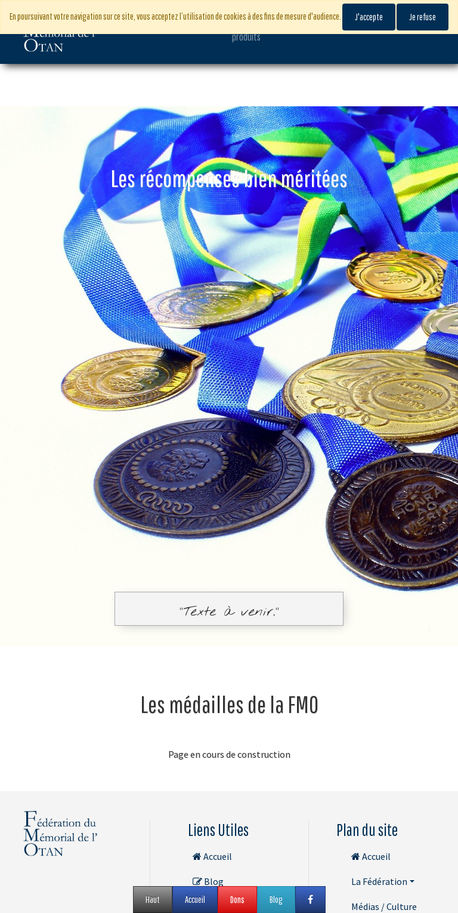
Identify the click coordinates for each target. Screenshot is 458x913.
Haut (153, 899)
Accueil (212, 856)
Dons (237, 899)
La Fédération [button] (379, 881)
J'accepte (369, 16)
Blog (208, 881)
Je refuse (422, 16)
